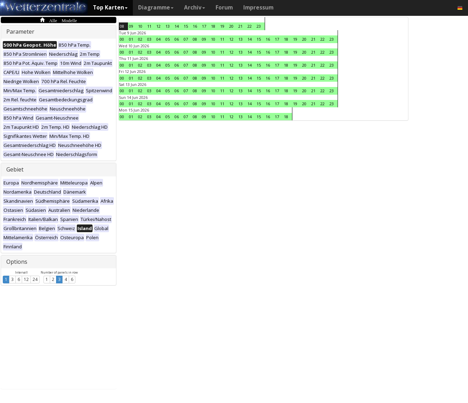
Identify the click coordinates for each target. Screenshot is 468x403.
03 (149, 39)
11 (149, 26)
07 (186, 39)
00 (122, 39)
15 (186, 26)
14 (177, 26)
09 (131, 26)
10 (140, 26)
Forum (224, 7)
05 (167, 39)
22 (249, 26)
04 (158, 39)
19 (222, 26)
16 (195, 26)
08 (122, 26)
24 (35, 279)
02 (140, 39)
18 (213, 26)
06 (177, 39)
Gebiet (14, 169)
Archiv (194, 7)
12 (26, 279)
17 (204, 26)
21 (240, 26)
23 (259, 26)
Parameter (20, 31)
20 (231, 26)
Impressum (258, 7)
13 (167, 26)
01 (131, 39)
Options (16, 262)
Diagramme (156, 7)
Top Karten (110, 7)
